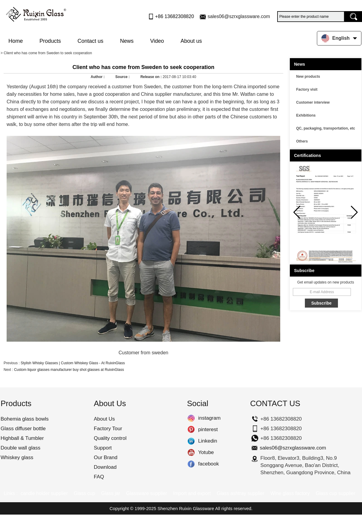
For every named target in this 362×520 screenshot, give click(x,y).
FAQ (99, 477)
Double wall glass (20, 448)
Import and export (192, 493)
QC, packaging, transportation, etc (325, 128)
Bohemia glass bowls (25, 419)
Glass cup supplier (335, 493)
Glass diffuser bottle (23, 428)
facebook (191, 464)
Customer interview (313, 102)
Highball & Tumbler (22, 438)
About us (191, 41)
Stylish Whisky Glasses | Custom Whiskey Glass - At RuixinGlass (73, 363)
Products (50, 41)
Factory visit (307, 89)
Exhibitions (306, 115)
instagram (191, 418)
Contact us (90, 41)
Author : (98, 77)
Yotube (191, 452)
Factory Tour (108, 428)
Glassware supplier (146, 493)
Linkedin (191, 441)
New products (308, 76)
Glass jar (110, 493)
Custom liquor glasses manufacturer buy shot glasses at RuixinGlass (69, 370)
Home (15, 41)
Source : (123, 77)
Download (105, 467)
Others (302, 141)
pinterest (191, 430)
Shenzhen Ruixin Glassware (186, 508)
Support (103, 448)
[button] (354, 212)
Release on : (151, 77)
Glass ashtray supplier (240, 493)
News (126, 41)
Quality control (110, 438)
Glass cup (84, 493)
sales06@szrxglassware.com (239, 16)
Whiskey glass (17, 457)
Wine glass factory (290, 493)
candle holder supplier (44, 493)
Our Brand (105, 457)
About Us (104, 419)
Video (157, 41)
